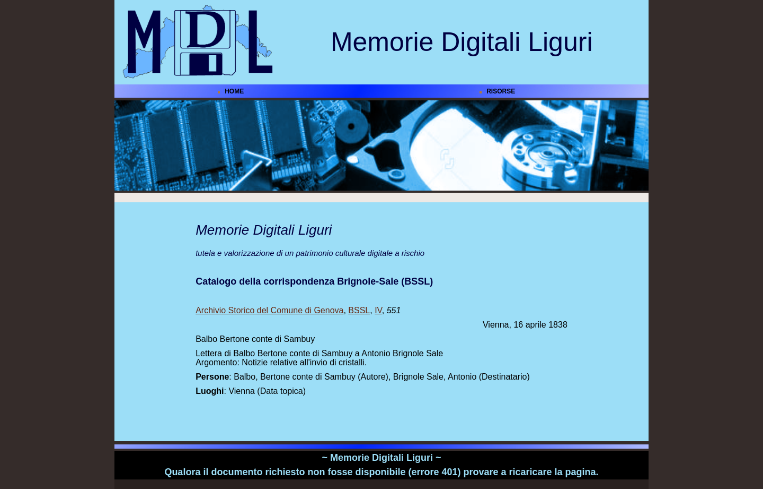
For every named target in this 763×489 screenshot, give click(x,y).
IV (378, 310)
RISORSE (500, 91)
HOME (234, 91)
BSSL (359, 310)
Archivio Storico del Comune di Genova (269, 310)
